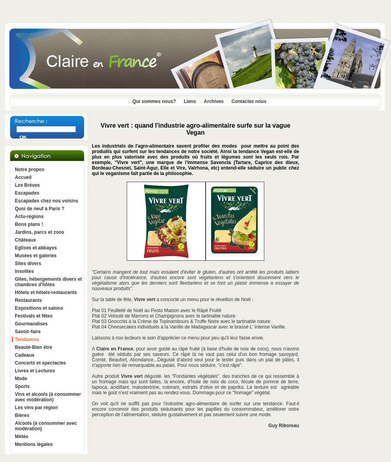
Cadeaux (24, 355)
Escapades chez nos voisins (46, 201)
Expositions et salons (39, 308)
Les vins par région (36, 407)
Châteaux (25, 240)
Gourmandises (31, 324)
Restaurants (28, 300)
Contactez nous (248, 101)
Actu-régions (29, 216)
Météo (22, 436)
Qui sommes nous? (154, 101)
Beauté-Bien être (33, 347)
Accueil (23, 177)
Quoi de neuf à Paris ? (40, 208)
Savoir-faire (28, 331)
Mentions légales (34, 444)
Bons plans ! (29, 224)
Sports (22, 386)
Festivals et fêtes (34, 316)
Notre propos (29, 169)
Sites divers (28, 263)
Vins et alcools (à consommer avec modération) (48, 397)
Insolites (24, 271)
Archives (214, 101)
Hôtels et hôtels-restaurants (46, 292)
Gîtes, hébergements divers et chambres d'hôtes (48, 281)
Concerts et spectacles (40, 363)
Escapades (27, 193)
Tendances (27, 339)
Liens (190, 101)
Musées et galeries (36, 255)
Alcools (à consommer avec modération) (46, 425)
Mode (21, 378)
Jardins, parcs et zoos (39, 232)
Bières (22, 415)
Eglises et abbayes (36, 248)
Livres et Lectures (35, 371)
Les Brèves (27, 185)
